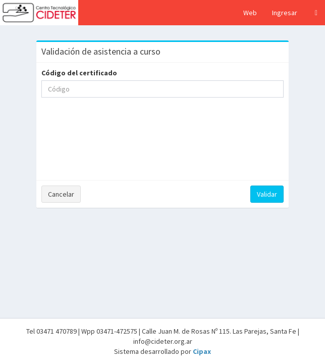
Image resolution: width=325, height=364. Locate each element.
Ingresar (284, 12)
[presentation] (162, 147)
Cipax (202, 351)
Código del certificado (79, 72)
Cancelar (61, 194)
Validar (267, 194)
